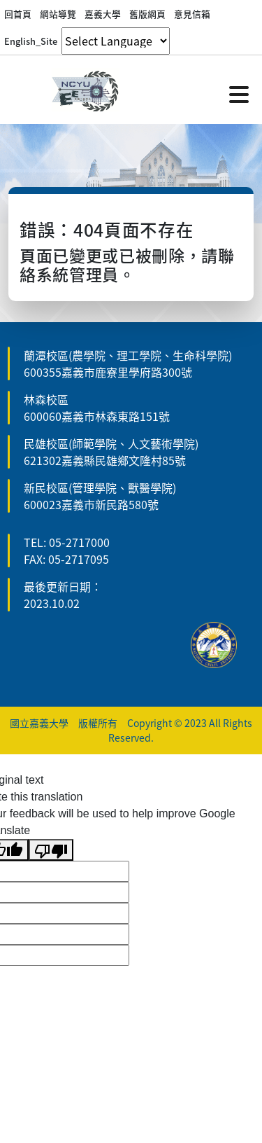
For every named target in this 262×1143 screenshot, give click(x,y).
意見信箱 (192, 13)
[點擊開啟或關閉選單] (239, 93)
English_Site (30, 41)
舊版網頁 (147, 13)
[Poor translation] (51, 850)
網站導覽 (58, 13)
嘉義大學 (103, 13)
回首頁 (17, 13)
